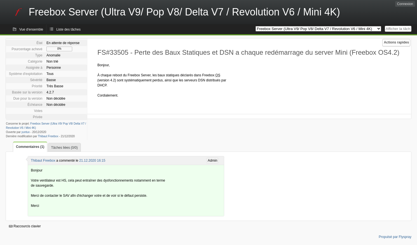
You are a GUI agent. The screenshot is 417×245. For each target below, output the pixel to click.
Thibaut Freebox (48, 136)
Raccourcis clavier (25, 226)
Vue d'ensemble (31, 29)
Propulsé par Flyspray (395, 237)
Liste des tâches (68, 29)
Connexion (405, 4)
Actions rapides (396, 42)
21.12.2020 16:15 (92, 160)
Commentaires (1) (30, 147)
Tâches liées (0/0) (64, 148)
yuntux (26, 132)
